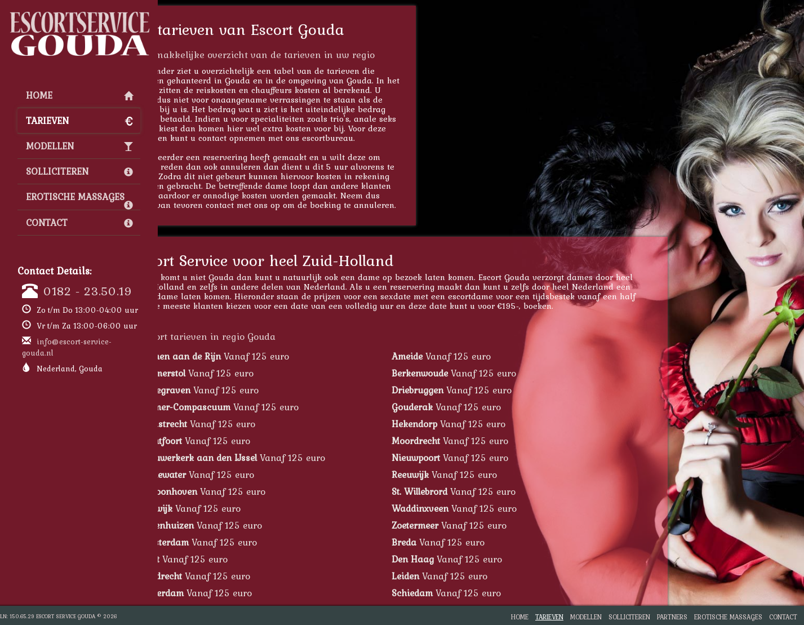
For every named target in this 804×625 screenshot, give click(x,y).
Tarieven (79, 120)
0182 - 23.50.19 (87, 291)
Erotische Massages (79, 199)
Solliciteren (79, 171)
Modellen (79, 146)
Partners (672, 617)
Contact (79, 222)
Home (79, 95)
